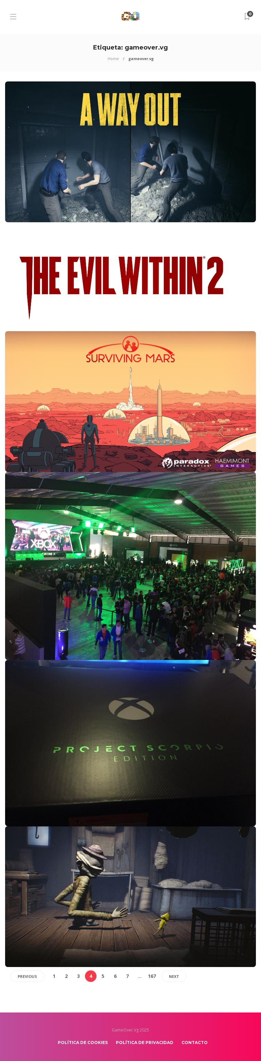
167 (152, 976)
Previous (27, 976)
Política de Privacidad (144, 1042)
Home (113, 58)
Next (174, 976)
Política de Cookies (83, 1042)
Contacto (194, 1042)
